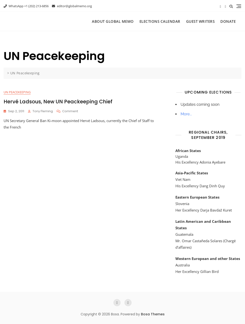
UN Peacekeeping (17, 92)
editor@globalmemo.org (72, 6)
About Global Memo (113, 21)
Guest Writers (200, 21)
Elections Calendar (159, 21)
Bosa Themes (153, 314)
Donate (228, 21)
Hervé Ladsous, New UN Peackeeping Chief (58, 101)
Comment (70, 111)
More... (186, 114)
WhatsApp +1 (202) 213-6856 (26, 6)
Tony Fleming (43, 111)
